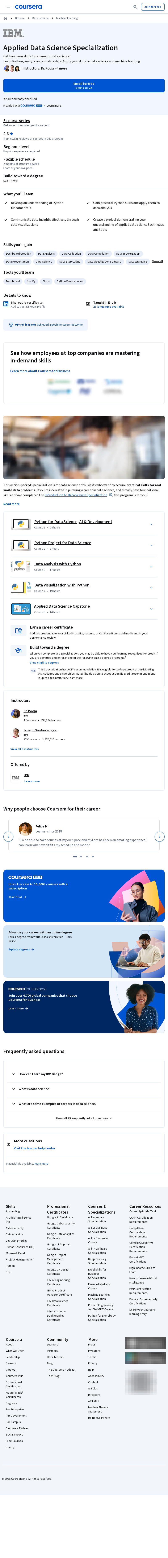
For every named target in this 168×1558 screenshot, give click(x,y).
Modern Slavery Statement (98, 1409)
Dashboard (13, 281)
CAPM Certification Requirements (141, 1220)
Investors (94, 1351)
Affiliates (93, 1401)
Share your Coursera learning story (142, 1312)
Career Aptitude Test (142, 1211)
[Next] (160, 837)
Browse (20, 18)
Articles (93, 1389)
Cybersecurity (15, 1228)
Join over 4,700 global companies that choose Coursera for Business (42, 997)
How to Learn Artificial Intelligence (143, 1280)
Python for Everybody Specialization (102, 1318)
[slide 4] (93, 856)
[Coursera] (28, 7)
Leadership (13, 1357)
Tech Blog (53, 1376)
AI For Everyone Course (98, 1240)
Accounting (13, 1211)
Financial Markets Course (99, 1286)
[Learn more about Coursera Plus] (54, 106)
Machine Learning (67, 18)
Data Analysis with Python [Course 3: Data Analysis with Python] (57, 564)
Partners (52, 1351)
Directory (94, 1395)
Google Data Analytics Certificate (61, 1236)
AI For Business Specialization (97, 1230)
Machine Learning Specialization (99, 1297)
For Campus (13, 1422)
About (9, 1345)
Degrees (11, 1403)
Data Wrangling (138, 262)
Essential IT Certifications (137, 1259)
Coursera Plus (14, 1376)
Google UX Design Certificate (58, 1272)
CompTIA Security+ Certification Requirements (141, 1247)
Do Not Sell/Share (99, 1418)
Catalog (11, 1370)
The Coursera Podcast (61, 1370)
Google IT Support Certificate (58, 1246)
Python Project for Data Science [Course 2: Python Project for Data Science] (62, 543)
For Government (16, 1416)
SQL (8, 1272)
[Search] (135, 7)
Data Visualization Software (104, 262)
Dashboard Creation (18, 254)
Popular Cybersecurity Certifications (143, 1301)
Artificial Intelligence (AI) (19, 1220)
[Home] (5, 18)
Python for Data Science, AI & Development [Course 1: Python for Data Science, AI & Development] (73, 522)
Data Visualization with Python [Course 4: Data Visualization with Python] (61, 585)
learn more (41, 1164)
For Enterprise (15, 1409)
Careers (11, 1363)
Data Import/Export (128, 254)
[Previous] (8, 837)
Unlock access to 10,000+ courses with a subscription (38, 886)
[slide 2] (81, 856)
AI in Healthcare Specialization (98, 1251)
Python (10, 1266)
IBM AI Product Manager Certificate (59, 1293)
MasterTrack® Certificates (14, 1395)
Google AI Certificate (60, 1217)
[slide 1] (75, 856)
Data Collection (71, 254)
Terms (92, 1357)
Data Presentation (17, 262)
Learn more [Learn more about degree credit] (10, 181)
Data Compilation (98, 254)
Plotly (46, 281)
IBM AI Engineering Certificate (58, 1282)
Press (92, 1345)
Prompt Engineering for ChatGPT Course (100, 1307)
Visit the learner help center (34, 1148)
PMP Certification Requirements (140, 1291)
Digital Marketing (16, 1241)
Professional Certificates (14, 1384)
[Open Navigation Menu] (8, 7)
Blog (50, 1363)
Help (91, 1370)
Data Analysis (46, 254)
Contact (93, 1382)
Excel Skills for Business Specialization (97, 1274)
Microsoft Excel (15, 1253)
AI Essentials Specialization (97, 1219)
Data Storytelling (69, 262)
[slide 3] (87, 856)
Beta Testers (55, 1357)
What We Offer (15, 1351)
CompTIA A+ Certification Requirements (138, 1232)
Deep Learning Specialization (97, 1261)
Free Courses (14, 1441)
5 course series (16, 121)
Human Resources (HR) (20, 1247)
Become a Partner (17, 1428)
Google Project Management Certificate (56, 1259)
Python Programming (70, 281)
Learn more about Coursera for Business (40, 371)
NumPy (31, 281)
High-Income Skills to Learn (142, 1270)
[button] (61, 68)
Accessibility (96, 1376)
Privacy (92, 1363)
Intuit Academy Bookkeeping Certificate (56, 1315)
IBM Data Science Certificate (57, 1303)
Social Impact (14, 1435)
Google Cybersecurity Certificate (61, 1226)
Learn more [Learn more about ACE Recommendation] (75, 678)
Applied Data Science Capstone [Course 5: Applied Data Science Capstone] (62, 606)
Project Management (19, 1260)
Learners (52, 1345)
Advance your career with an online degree (40, 932)
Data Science (40, 18)
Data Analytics (15, 1234)
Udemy (10, 1447)
